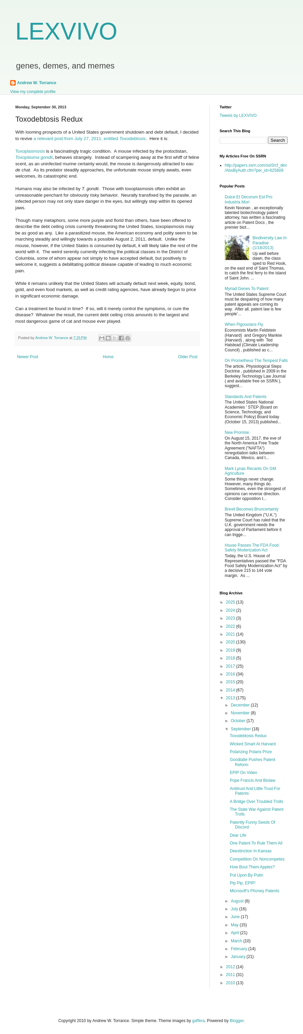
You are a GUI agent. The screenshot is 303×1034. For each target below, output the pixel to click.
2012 (231, 966)
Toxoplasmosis (30, 151)
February (239, 948)
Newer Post (27, 356)
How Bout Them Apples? (252, 867)
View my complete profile (32, 91)
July (235, 909)
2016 (231, 674)
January (238, 956)
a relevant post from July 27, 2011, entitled (90, 138)
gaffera (198, 1020)
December (241, 705)
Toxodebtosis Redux (248, 735)
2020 (231, 642)
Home (108, 356)
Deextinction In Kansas (251, 851)
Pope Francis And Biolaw (252, 780)
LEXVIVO (66, 31)
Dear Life (238, 835)
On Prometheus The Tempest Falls (256, 360)
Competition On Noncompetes (257, 859)
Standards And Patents (246, 396)
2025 (231, 602)
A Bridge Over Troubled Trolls (256, 801)
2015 (231, 682)
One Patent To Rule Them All (256, 843)
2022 (231, 626)
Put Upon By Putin (246, 875)
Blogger (237, 1020)
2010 (231, 982)
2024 (231, 610)
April (235, 932)
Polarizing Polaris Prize (251, 751)
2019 (231, 650)
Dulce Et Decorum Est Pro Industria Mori (248, 199)
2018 (231, 658)
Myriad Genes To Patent (247, 288)
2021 (231, 634)
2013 (231, 698)
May (235, 925)
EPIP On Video (243, 772)
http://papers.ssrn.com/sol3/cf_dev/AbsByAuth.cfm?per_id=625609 (256, 167)
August (238, 901)
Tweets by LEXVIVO (238, 115)
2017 (231, 666)
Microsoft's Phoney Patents (254, 890)
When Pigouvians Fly (244, 324)
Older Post (187, 356)
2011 (231, 974)
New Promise (237, 432)
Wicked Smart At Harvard (253, 744)
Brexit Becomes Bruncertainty (251, 509)
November (241, 713)
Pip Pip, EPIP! (242, 883)
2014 (231, 690)
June (236, 916)
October (238, 720)
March (237, 941)
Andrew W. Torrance (36, 82)
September (241, 729)
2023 (231, 618)
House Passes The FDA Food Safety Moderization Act (252, 547)
